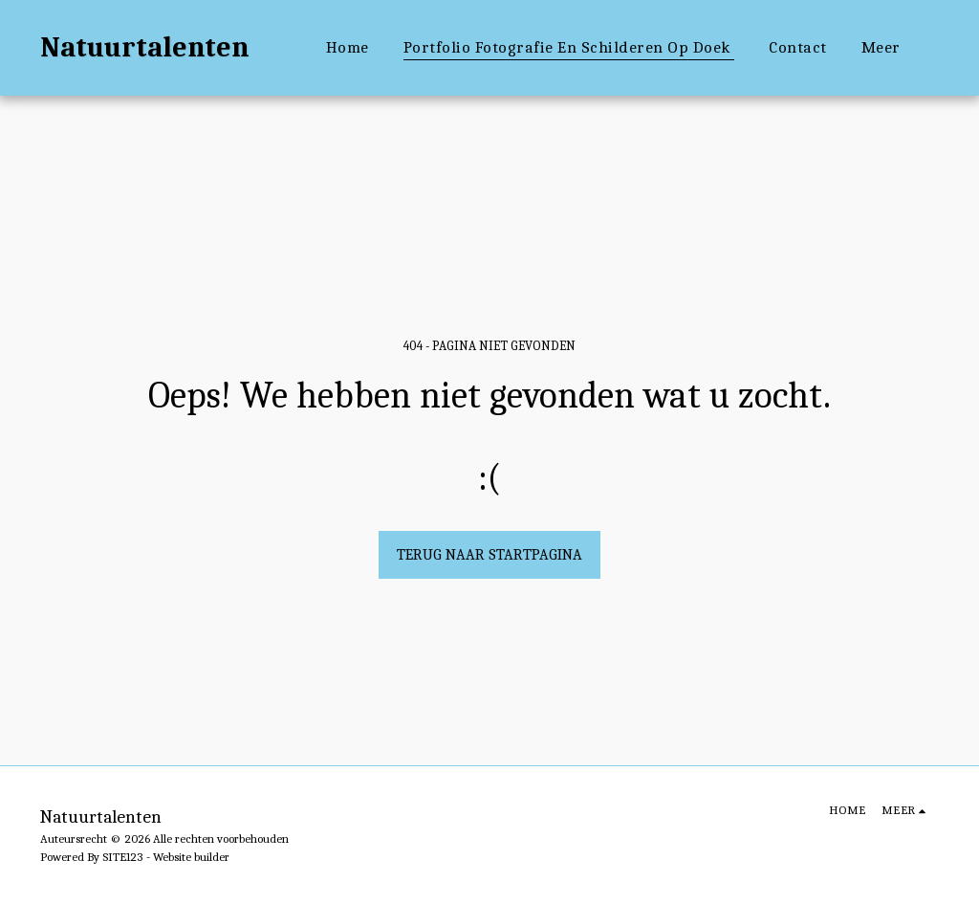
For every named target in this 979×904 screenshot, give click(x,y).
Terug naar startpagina (489, 554)
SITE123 (122, 856)
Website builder (191, 856)
